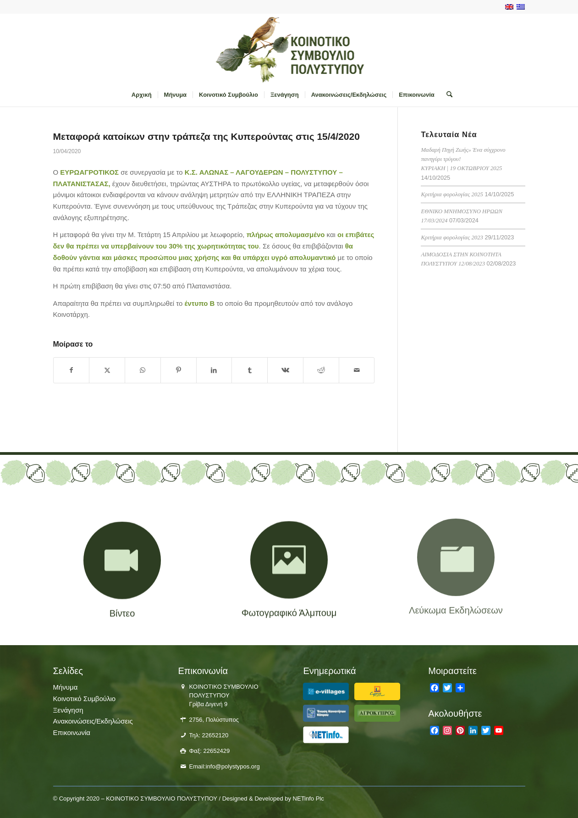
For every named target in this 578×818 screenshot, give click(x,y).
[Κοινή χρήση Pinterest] (178, 370)
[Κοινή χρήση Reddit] (321, 370)
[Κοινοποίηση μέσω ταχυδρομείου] (356, 370)
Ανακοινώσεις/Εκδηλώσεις (93, 721)
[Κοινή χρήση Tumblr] (249, 370)
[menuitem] (142, 94)
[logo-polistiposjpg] (289, 48)
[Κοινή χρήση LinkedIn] (214, 370)
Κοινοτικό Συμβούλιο (84, 698)
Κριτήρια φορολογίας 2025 (452, 194)
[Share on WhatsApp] (142, 370)
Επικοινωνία (71, 732)
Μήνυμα (65, 687)
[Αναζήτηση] (446, 94)
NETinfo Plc (308, 798)
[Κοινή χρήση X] (107, 370)
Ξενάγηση (68, 710)
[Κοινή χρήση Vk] (285, 370)
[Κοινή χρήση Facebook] (71, 370)
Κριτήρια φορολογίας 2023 (452, 237)
